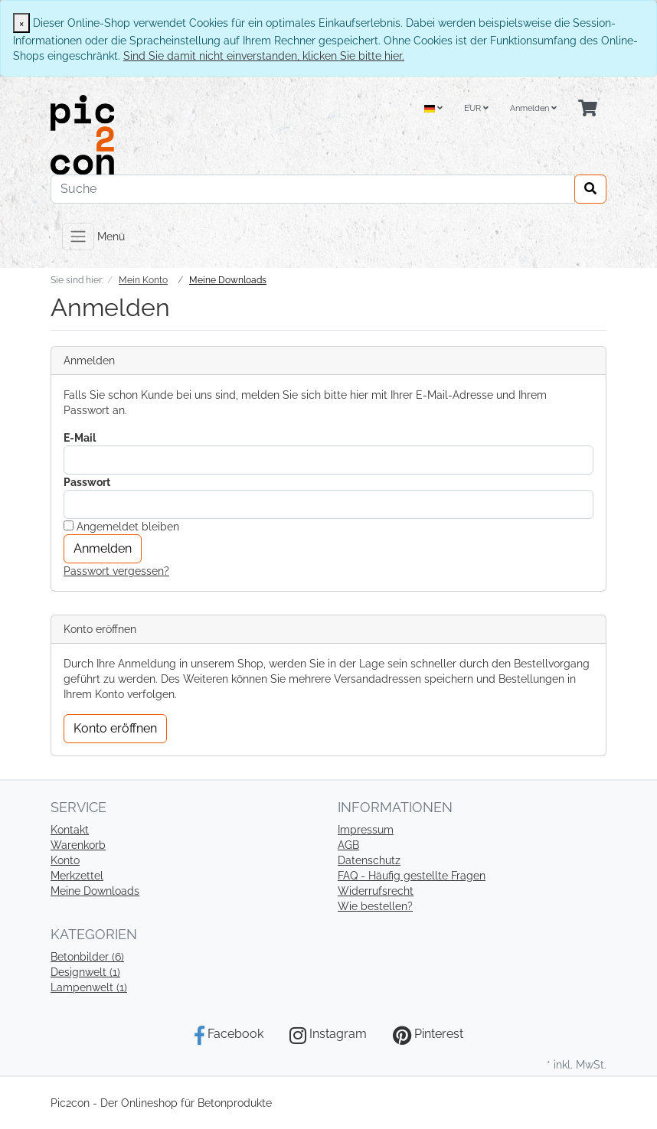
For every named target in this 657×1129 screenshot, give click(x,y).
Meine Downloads (95, 891)
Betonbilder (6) (87, 957)
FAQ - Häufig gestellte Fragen (411, 876)
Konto (65, 860)
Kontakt (70, 830)
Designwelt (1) (85, 972)
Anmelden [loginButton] (103, 548)
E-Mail (80, 438)
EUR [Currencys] (476, 108)
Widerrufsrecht (375, 891)
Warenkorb (78, 845)
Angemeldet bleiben (121, 526)
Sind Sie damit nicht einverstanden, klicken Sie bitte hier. (263, 56)
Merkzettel (77, 876)
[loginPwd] (328, 504)
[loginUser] (328, 460)
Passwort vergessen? (116, 571)
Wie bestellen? (375, 906)
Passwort (87, 482)
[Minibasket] (587, 109)
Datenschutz (369, 860)
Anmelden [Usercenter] (533, 108)
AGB (348, 845)
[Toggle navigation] (78, 236)
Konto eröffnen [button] (115, 728)
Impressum (366, 830)
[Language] (433, 109)
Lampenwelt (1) (89, 987)
